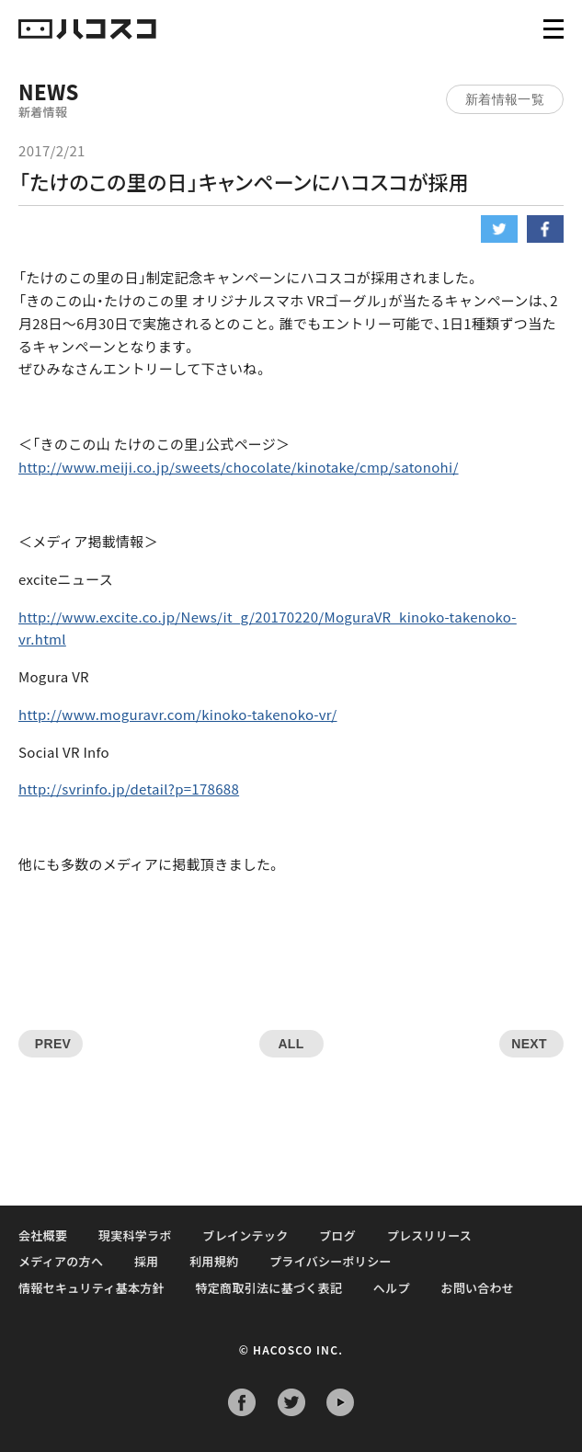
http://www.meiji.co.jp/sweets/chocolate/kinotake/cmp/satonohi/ (238, 466)
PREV (53, 1043)
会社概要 (42, 1235)
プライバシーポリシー (330, 1261)
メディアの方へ (60, 1261)
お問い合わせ (477, 1288)
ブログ (337, 1235)
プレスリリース (429, 1235)
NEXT (529, 1043)
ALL (290, 1043)
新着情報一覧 (504, 99)
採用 (146, 1261)
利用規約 (213, 1261)
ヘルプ (391, 1288)
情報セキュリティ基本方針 (91, 1288)
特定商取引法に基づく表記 (269, 1288)
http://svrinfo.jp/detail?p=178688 (128, 788)
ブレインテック (245, 1235)
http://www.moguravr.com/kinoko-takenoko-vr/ (177, 714)
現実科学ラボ (135, 1235)
